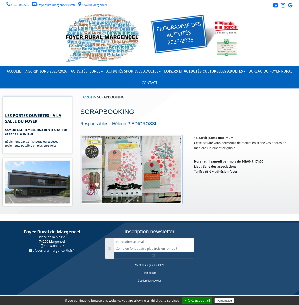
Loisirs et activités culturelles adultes (204, 71)
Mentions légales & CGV (149, 265)
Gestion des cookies (149, 280)
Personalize (224, 300)
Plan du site (149, 272)
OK (154, 255)
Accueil (14, 71)
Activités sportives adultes (133, 71)
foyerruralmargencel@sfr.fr (55, 250)
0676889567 (55, 246)
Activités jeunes (87, 71)
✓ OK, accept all (197, 300)
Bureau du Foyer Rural (270, 71)
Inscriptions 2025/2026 (45, 71)
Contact (149, 82)
